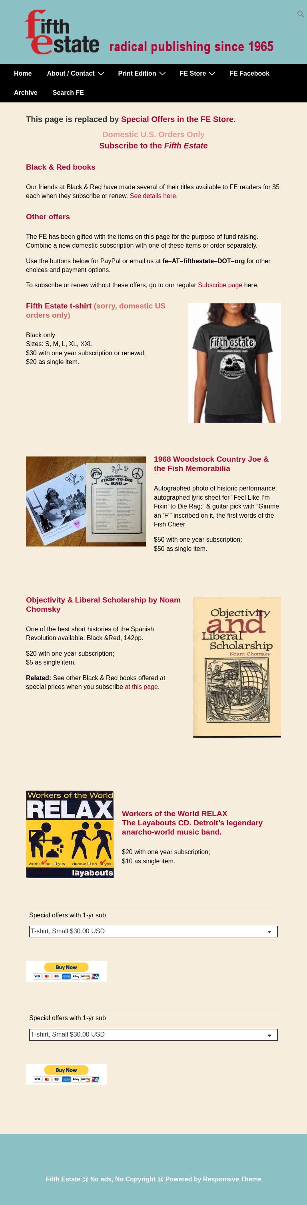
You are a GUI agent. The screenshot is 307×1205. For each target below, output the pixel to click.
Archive (26, 92)
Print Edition (143, 73)
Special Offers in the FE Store (177, 119)
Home (23, 73)
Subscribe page (220, 285)
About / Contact (76, 73)
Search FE (68, 92)
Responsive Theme (232, 1179)
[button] (301, 15)
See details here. (154, 195)
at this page (141, 686)
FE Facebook (249, 73)
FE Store (199, 73)
